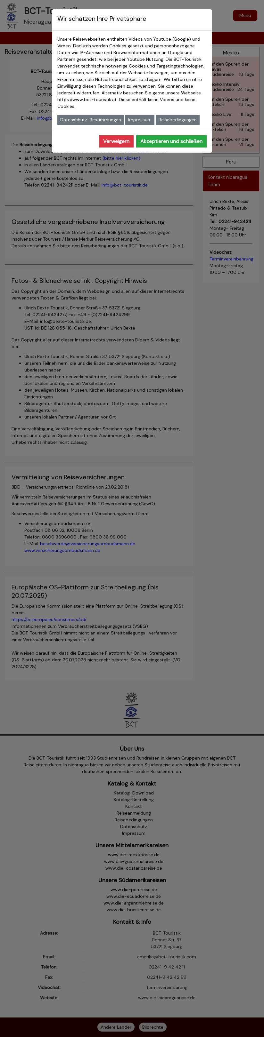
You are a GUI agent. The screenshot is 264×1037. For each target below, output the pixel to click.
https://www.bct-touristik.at (87, 99)
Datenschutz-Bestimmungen (90, 120)
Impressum (140, 120)
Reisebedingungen (178, 120)
